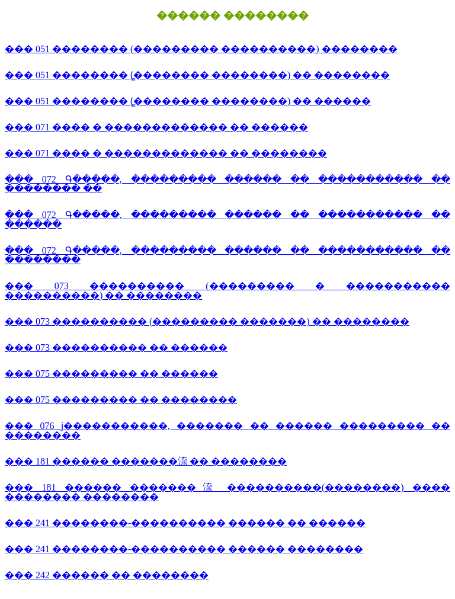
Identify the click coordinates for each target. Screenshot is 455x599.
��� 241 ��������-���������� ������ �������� (184, 549)
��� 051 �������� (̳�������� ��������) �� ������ (188, 101)
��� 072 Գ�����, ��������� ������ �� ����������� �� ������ (227, 219)
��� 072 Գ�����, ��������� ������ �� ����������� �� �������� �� (227, 184)
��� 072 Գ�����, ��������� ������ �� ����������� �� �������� (227, 255)
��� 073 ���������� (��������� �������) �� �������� (207, 321)
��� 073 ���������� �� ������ (116, 347)
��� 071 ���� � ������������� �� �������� (166, 153)
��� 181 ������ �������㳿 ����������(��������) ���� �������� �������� (227, 492)
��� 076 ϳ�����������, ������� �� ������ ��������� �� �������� (227, 430)
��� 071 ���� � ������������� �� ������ (156, 127)
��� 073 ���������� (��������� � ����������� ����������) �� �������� (227, 290)
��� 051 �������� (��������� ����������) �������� (201, 49)
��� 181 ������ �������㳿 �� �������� (146, 461)
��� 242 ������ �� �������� (107, 575)
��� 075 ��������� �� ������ (111, 374)
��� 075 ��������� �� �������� (121, 400)
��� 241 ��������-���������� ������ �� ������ (185, 523)
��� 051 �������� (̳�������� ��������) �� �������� (197, 75)
